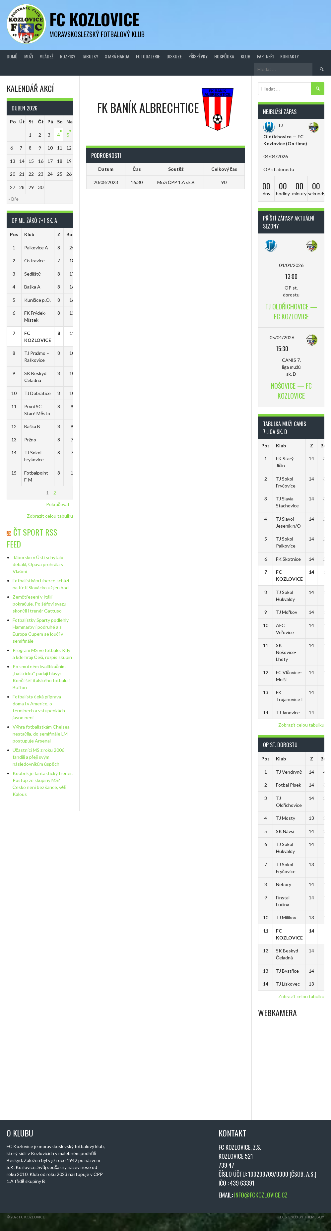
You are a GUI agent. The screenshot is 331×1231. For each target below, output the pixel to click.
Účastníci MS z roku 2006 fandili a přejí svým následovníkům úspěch (38, 757)
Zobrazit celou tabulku (50, 516)
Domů (12, 56)
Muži (28, 56)
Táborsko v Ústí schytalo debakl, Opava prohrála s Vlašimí (38, 564)
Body (72, 234)
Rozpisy (67, 56)
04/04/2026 (291, 265)
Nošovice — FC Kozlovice (291, 391)
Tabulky (90, 56)
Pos (14, 234)
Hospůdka (224, 56)
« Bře (13, 199)
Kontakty (289, 56)
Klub (245, 56)
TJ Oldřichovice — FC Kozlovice (283, 134)
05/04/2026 (282, 337)
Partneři (265, 56)
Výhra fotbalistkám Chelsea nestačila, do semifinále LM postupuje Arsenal (41, 734)
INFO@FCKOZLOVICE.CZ (261, 1195)
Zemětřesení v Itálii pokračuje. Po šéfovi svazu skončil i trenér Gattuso (39, 604)
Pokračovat (58, 504)
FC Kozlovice (94, 19)
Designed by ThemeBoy (302, 1217)
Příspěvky (198, 56)
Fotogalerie (148, 56)
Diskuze (174, 56)
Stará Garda (117, 56)
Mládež (46, 56)
